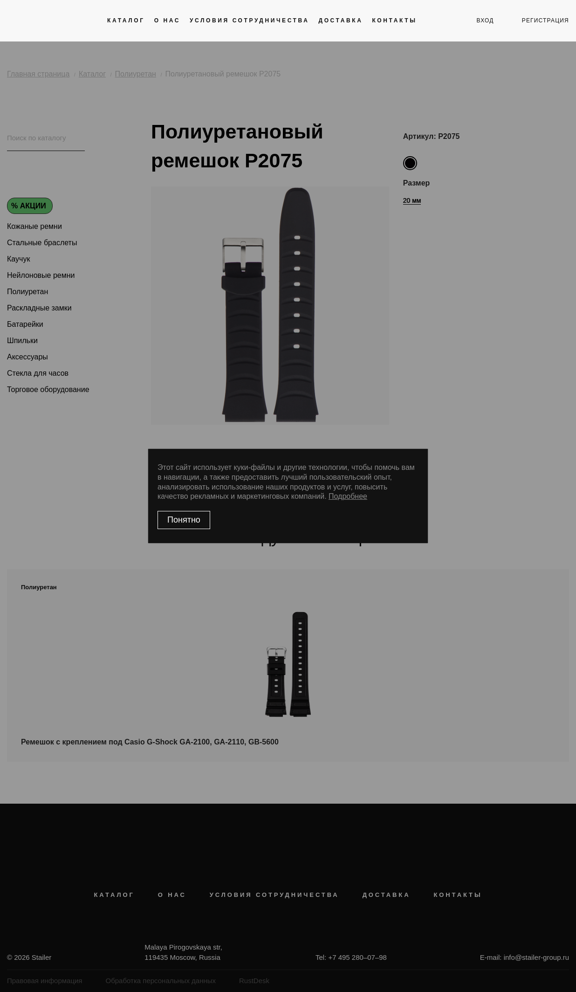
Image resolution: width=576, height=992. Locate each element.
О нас (167, 20)
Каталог (126, 20)
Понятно (183, 519)
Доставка (340, 20)
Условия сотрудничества (249, 20)
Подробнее (348, 496)
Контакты (394, 20)
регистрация (545, 20)
